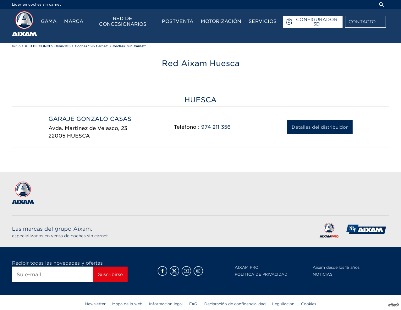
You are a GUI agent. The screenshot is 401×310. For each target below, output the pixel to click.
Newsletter (95, 304)
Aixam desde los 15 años (336, 267)
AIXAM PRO (247, 267)
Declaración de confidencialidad (235, 304)
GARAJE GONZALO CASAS (89, 119)
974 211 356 (216, 127)
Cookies (308, 304)
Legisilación (283, 304)
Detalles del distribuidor (320, 127)
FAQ (193, 304)
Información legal (166, 304)
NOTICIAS (322, 274)
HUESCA (78, 136)
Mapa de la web (127, 304)
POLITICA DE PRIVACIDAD (261, 274)
